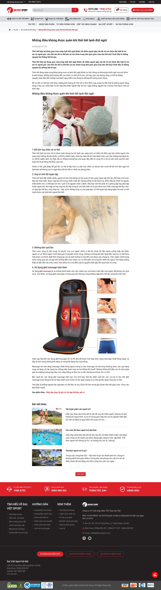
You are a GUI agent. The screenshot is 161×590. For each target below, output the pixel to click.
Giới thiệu (123, 2)
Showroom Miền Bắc (50, 554)
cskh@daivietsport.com (100, 533)
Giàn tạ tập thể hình (18, 19)
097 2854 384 (19, 571)
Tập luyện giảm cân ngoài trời (78, 409)
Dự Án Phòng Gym (124, 24)
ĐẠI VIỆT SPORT (106, 24)
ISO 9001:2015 (35, 2)
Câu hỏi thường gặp (41, 528)
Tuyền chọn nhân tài (66, 514)
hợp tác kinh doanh (87, 24)
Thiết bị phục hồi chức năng (111, 18)
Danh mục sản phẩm (142, 10)
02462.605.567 (128, 528)
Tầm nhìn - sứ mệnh (15, 518)
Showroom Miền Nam (110, 554)
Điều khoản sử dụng (16, 529)
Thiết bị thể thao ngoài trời (140, 18)
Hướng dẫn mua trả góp (17, 533)
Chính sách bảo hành (41, 525)
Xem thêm (81, 474)
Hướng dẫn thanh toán (42, 514)
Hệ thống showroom (15, 2)
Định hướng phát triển (16, 522)
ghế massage (45, 271)
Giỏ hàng (121, 10)
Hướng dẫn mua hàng (41, 510)
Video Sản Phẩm (46, 24)
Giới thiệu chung (14, 514)
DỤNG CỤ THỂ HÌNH (54, 18)
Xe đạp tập (37, 18)
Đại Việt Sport (87, 585)
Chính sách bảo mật (16, 525)
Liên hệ (151, 2)
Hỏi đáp (142, 2)
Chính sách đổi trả (40, 517)
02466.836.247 (100, 528)
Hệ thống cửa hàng (65, 510)
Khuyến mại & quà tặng (67, 521)
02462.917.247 (114, 528)
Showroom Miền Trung (80, 554)
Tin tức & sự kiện (64, 517)
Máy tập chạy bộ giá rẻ (56, 392)
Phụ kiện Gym (72, 18)
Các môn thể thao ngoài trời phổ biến (81, 430)
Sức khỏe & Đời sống (28, 30)
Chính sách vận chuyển (42, 521)
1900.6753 (19, 490)
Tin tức (132, 2)
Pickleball (89, 18)
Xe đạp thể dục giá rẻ (76, 392)
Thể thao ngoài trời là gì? (76, 451)
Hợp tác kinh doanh (66, 525)
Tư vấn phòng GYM (65, 24)
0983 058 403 (58, 490)
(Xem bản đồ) (12, 574)
